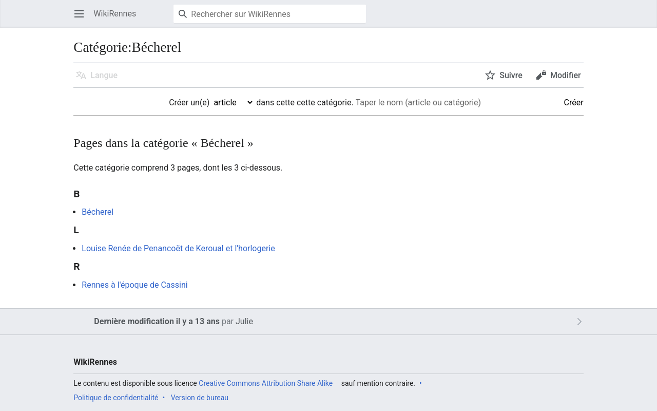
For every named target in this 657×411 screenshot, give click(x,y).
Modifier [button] (565, 75)
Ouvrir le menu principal (82, 19)
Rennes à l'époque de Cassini (134, 285)
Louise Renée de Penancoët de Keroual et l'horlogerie (178, 248)
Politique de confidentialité (115, 398)
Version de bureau (199, 398)
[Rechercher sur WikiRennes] (269, 14)
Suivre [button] (511, 75)
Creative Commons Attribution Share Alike (266, 383)
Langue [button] (104, 75)
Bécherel (97, 212)
